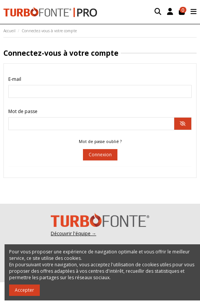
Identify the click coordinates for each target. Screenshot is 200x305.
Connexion (100, 154)
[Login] (170, 11)
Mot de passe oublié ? (100, 141)
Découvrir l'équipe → (73, 233)
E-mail (14, 79)
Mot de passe (23, 111)
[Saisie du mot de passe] (91, 123)
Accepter (24, 290)
